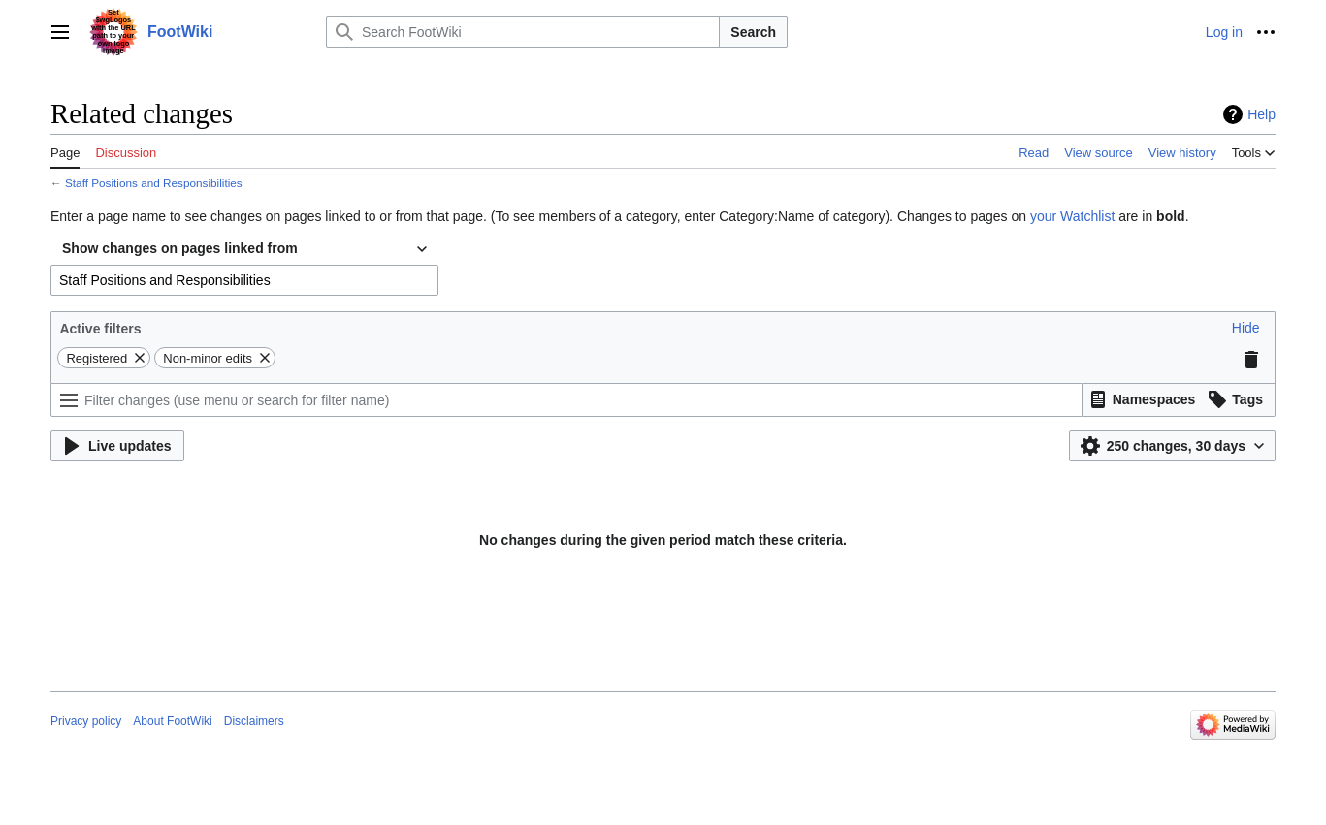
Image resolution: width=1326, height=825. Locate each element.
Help (1261, 114)
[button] (1246, 327)
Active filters (100, 328)
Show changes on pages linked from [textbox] (180, 248)
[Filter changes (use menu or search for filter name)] (566, 400)
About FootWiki (172, 721)
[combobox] (244, 249)
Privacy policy (85, 721)
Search (753, 32)
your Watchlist (1072, 216)
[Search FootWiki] (523, 32)
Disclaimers (254, 721)
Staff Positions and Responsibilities (154, 182)
